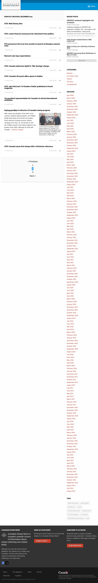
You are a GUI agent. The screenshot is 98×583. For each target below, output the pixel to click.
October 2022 (71, 212)
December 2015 (72, 441)
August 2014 (71, 485)
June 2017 (70, 391)
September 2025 (72, 115)
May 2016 (70, 427)
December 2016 (72, 407)
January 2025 (71, 137)
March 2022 (71, 232)
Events (39, 572)
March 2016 (71, 432)
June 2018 (70, 357)
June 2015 (70, 457)
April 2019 (70, 329)
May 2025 (70, 126)
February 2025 (72, 134)
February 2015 (72, 469)
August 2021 (71, 251)
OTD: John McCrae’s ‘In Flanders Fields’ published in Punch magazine (28, 87)
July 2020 (70, 287)
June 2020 (70, 290)
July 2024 (70, 154)
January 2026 (71, 104)
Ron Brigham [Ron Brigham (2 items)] (84, 514)
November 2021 (72, 243)
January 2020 (71, 304)
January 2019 (71, 338)
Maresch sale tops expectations (17, 56)
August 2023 (71, 184)
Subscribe (6, 575)
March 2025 (71, 131)
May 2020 (70, 293)
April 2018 (70, 363)
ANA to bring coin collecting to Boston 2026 (81, 47)
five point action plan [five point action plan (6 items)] (74, 511)
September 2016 (72, 416)
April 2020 (70, 296)
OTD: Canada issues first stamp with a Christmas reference (28, 146)
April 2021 (70, 262)
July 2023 (70, 187)
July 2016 (70, 421)
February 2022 (72, 235)
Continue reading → (18, 129)
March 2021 (71, 265)
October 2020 (71, 279)
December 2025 (72, 106)
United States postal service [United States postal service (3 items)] (76, 518)
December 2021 (72, 240)
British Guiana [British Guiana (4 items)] (85, 503)
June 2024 (70, 156)
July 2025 (70, 120)
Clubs (29, 572)
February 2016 (72, 435)
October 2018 (71, 346)
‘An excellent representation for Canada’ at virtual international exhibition (30, 99)
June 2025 (70, 123)
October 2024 (71, 145)
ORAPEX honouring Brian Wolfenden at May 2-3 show (81, 54)
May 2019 (70, 326)
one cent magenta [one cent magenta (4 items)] (73, 514)
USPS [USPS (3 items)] (87, 518)
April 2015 (70, 463)
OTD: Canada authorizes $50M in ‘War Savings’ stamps (26, 66)
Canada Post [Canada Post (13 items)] (71, 507)
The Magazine (17, 572)
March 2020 (71, 299)
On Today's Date (72, 76)
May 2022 (70, 226)
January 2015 (71, 471)
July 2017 (70, 388)
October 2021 (71, 246)
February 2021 (72, 268)
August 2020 (71, 285)
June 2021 (70, 257)
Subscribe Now (75, 545)
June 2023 (70, 190)
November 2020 (72, 276)
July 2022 (70, 221)
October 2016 (71, 413)
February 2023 (72, 201)
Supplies (18, 575)
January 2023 (71, 204)
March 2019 (71, 332)
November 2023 (72, 176)
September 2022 (72, 215)
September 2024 (72, 148)
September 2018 (72, 349)
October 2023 (71, 179)
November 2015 (72, 444)
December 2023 (72, 173)
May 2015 (70, 460)
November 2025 (72, 109)
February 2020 (72, 301)
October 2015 (71, 446)
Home (5, 572)
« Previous (33, 161)
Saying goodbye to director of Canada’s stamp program (27, 110)
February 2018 (72, 368)
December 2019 (72, 307)
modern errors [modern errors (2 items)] (86, 511)
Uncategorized (72, 84)
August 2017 (71, 385)
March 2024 (71, 165)
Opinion (69, 79)
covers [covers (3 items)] (79, 507)
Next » (33, 176)
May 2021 (70, 260)
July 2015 (70, 455)
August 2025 (71, 117)
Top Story (70, 81)
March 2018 (71, 366)
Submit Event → (42, 541)
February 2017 (72, 402)
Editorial (69, 73)
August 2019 (71, 318)
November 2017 (72, 377)
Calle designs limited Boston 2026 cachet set (79, 40)
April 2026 (70, 95)
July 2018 (70, 354)
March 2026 (71, 98)
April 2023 (70, 196)
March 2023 (71, 198)
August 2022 (71, 218)
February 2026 (72, 101)
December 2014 (72, 474)
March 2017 (71, 399)
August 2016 (71, 418)
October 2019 (71, 313)
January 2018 (71, 371)
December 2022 (72, 207)
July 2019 (70, 321)
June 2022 (70, 223)
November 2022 (72, 209)
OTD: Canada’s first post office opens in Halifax (23, 76)
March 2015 (71, 466)
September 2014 (72, 483)
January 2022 (71, 237)
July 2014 (70, 488)
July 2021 (70, 254)
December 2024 (72, 140)
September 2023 (72, 182)
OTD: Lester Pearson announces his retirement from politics (29, 34)
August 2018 (71, 352)
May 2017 (70, 393)
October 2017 (71, 379)
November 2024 (72, 143)
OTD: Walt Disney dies (13, 24)
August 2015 (71, 452)
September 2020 (72, 282)
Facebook (2, 562)
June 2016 (70, 424)
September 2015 (72, 449)
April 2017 (70, 396)
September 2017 (72, 382)
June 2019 (70, 324)
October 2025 (71, 112)
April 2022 (70, 229)
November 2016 (72, 410)
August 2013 (71, 491)
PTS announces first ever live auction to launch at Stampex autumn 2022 (32, 45)
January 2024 (71, 170)
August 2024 (71, 151)
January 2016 (71, 438)
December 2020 (72, 274)
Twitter (6, 562)
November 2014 (72, 477)
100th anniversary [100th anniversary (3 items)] (73, 503)
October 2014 (71, 480)
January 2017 (71, 405)
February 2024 (72, 168)
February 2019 (72, 335)
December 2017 (72, 374)
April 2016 (70, 430)
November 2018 (72, 343)
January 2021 (71, 271)
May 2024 (70, 159)
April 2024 (70, 162)
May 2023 (70, 193)
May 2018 (70, 360)
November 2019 (72, 310)
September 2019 (72, 315)
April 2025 (70, 129)
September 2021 (72, 248)
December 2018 (72, 340)
